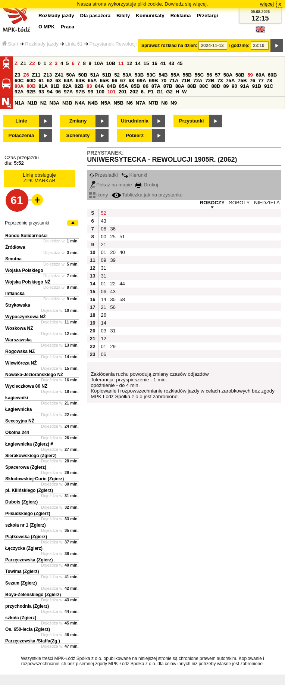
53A (127, 75)
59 (250, 75)
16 (154, 63)
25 (113, 236)
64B (80, 80)
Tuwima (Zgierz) (22, 571)
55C (199, 75)
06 (103, 229)
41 (163, 63)
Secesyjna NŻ (19, 421)
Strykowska (17, 305)
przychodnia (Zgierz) (27, 606)
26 (103, 315)
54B (163, 75)
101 (111, 91)
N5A (106, 103)
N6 (129, 103)
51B (106, 75)
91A (244, 86)
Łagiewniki (16, 397)
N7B (153, 103)
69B (153, 80)
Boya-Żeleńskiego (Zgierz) (33, 594)
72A (197, 80)
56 (209, 75)
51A (94, 75)
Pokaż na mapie (110, 184)
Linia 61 (74, 44)
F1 (151, 91)
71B (185, 80)
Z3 (18, 75)
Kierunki (134, 175)
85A (123, 86)
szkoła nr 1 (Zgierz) (25, 525)
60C (19, 80)
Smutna (13, 258)
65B (104, 80)
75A (230, 80)
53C (151, 75)
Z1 (23, 63)
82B (79, 86)
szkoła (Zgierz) (20, 617)
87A (155, 86)
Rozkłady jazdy (42, 44)
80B (30, 86)
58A (227, 75)
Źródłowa (15, 247)
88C (203, 86)
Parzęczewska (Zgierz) (29, 559)
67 (123, 80)
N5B (118, 103)
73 (220, 80)
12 (129, 63)
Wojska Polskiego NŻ (27, 282)
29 (113, 346)
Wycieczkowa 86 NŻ (26, 386)
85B (135, 86)
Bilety (123, 15)
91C (268, 86)
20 (113, 252)
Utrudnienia (134, 121)
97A (68, 91)
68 (131, 80)
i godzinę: (239, 45)
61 (41, 80)
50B (82, 75)
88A (179, 86)
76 (252, 80)
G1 (160, 91)
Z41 (59, 75)
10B (110, 63)
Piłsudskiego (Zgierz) (27, 513)
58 (122, 299)
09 (103, 260)
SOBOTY (239, 202)
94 (50, 91)
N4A (80, 103)
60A (260, 75)
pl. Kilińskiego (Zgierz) (29, 490)
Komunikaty (150, 15)
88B (191, 86)
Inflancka (15, 293)
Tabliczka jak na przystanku (147, 195)
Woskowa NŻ (19, 328)
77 (261, 80)
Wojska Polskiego (24, 270)
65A (92, 80)
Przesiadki (103, 175)
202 (134, 91)
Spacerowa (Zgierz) (25, 467)
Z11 (36, 75)
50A (70, 75)
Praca (67, 27)
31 (103, 268)
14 (138, 63)
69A (141, 80)
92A (19, 91)
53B (139, 75)
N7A (141, 103)
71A (173, 80)
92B (30, 91)
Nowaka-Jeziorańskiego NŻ (34, 374)
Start (10, 44)
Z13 (47, 75)
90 (234, 86)
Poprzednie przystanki (27, 223)
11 (121, 63)
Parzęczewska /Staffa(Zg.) (32, 641)
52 (117, 75)
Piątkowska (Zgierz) (26, 536)
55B (186, 75)
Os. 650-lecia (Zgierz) (27, 629)
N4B (93, 103)
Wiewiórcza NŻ (21, 363)
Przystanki (191, 121)
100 (100, 91)
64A (68, 80)
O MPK (46, 27)
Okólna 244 (17, 432)
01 (103, 252)
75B (242, 80)
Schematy (78, 135)
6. (143, 91)
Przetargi (207, 15)
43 (171, 63)
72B (209, 80)
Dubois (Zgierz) (21, 502)
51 (122, 236)
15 (146, 63)
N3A (55, 103)
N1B (32, 103)
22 (113, 283)
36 (113, 229)
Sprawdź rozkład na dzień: (169, 45)
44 (122, 283)
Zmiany (78, 121)
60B (272, 75)
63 (58, 80)
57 (217, 75)
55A (174, 75)
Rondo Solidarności (26, 235)
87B (167, 86)
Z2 (32, 63)
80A (19, 86)
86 (145, 86)
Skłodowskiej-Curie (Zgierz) (34, 478)
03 (103, 331)
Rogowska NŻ (20, 351)
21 (103, 244)
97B (80, 91)
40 (122, 252)
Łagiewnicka (18, 409)
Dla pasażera (95, 15)
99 (90, 91)
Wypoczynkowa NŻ (25, 316)
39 (113, 260)
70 (163, 80)
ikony (98, 195)
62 (50, 80)
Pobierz (135, 135)
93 (41, 91)
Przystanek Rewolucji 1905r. (121, 44)
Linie (21, 121)
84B (111, 86)
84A (99, 86)
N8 (164, 103)
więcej (267, 4)
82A (67, 86)
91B (256, 86)
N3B (67, 103)
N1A (20, 103)
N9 (173, 103)
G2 (169, 91)
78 (269, 80)
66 (115, 80)
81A (42, 86)
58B (239, 75)
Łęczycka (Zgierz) (24, 548)
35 (113, 299)
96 (58, 91)
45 (180, 63)
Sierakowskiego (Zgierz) (30, 455)
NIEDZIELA (267, 202)
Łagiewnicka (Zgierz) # (29, 444)
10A (98, 63)
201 (123, 91)
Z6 (26, 75)
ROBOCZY (212, 202)
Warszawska (18, 339)
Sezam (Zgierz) (21, 583)
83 (89, 86)
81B (54, 86)
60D (30, 80)
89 (226, 86)
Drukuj (146, 184)
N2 (43, 103)
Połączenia (21, 135)
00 (103, 236)
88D (215, 86)
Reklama (180, 15)
